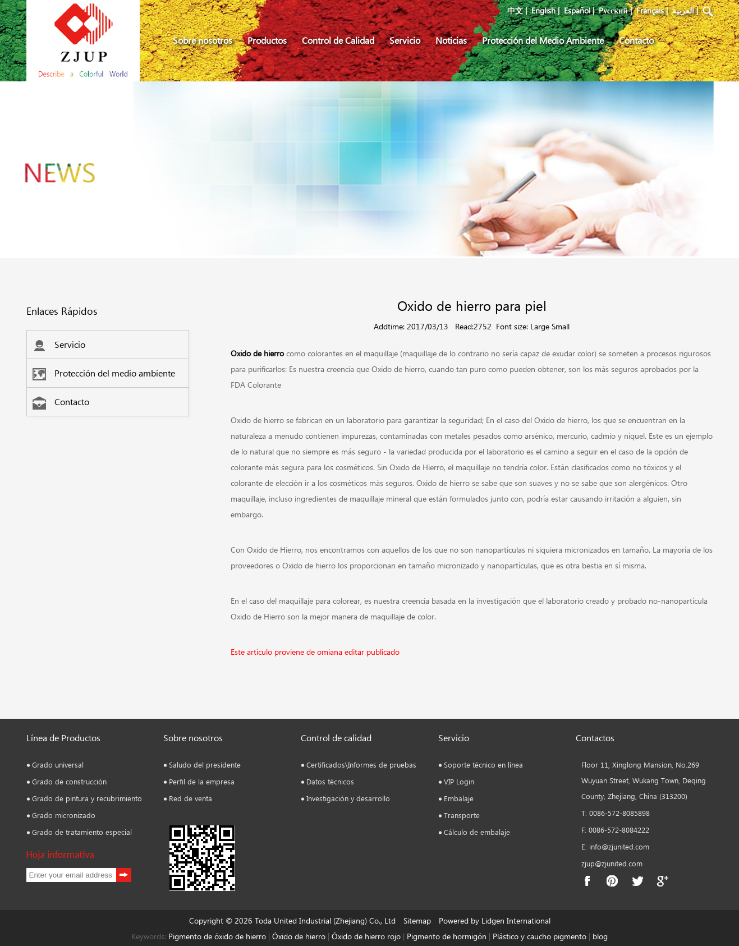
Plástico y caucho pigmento (541, 936)
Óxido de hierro (298, 936)
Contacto (636, 40)
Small (561, 326)
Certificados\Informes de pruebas (361, 764)
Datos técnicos (330, 781)
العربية (683, 10)
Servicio (404, 40)
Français (650, 10)
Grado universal (58, 764)
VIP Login (459, 781)
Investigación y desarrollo (348, 798)
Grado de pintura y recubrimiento (87, 798)
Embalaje (459, 798)
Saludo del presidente (205, 764)
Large (539, 326)
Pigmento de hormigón (448, 936)
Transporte (462, 815)
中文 (515, 10)
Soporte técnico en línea (483, 764)
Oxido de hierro (257, 353)
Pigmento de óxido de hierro (217, 936)
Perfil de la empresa (202, 781)
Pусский (613, 10)
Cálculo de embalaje (477, 832)
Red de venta (190, 798)
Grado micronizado (63, 815)
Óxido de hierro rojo (365, 936)
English (543, 10)
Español (577, 10)
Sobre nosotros (202, 40)
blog (599, 936)
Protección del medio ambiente (104, 373)
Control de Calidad (338, 40)
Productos (267, 40)
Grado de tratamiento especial (82, 832)
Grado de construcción (69, 781)
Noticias (451, 40)
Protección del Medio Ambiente (543, 40)
